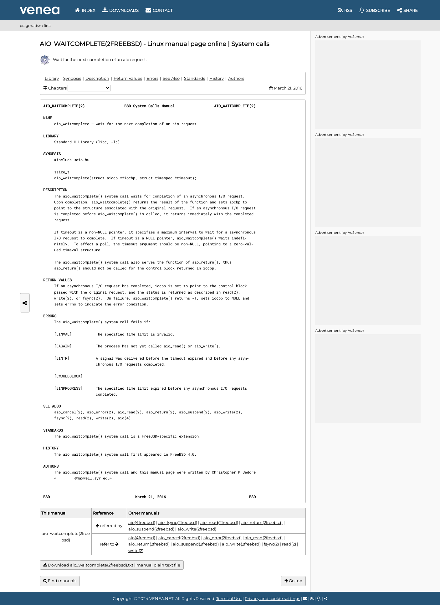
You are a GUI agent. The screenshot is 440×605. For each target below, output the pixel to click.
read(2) (230, 292)
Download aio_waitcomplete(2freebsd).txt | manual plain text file (111, 565)
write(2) (63, 297)
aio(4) (124, 417)
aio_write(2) (227, 411)
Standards (194, 78)
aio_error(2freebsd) (222, 537)
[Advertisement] (367, 84)
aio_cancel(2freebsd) (179, 537)
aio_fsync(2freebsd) (177, 522)
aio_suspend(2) (194, 411)
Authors (236, 78)
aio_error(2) (100, 411)
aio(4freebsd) (141, 522)
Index (85, 10)
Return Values (128, 78)
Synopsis (72, 78)
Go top (293, 581)
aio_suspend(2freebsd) (151, 528)
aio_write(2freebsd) (196, 528)
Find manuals (59, 581)
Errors (152, 78)
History (216, 78)
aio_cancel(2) (68, 411)
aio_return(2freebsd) (262, 522)
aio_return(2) (160, 411)
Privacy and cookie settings (272, 598)
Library (52, 78)
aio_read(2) (130, 411)
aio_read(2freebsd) (219, 522)
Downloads (120, 10)
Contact (159, 10)
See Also (171, 78)
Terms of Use (229, 598)
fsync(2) (91, 297)
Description (97, 78)
